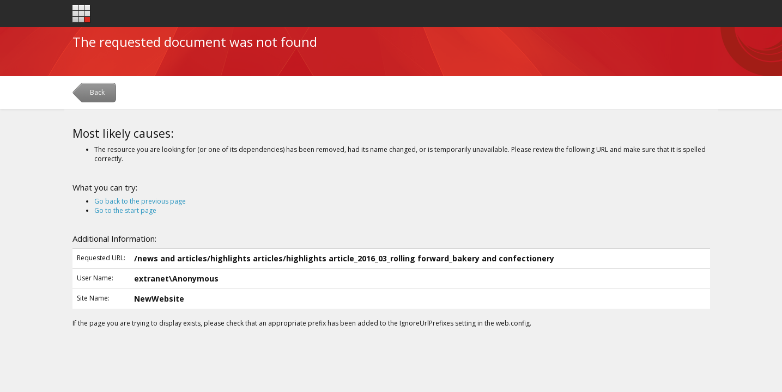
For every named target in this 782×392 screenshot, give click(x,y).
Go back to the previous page (140, 201)
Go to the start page (125, 210)
